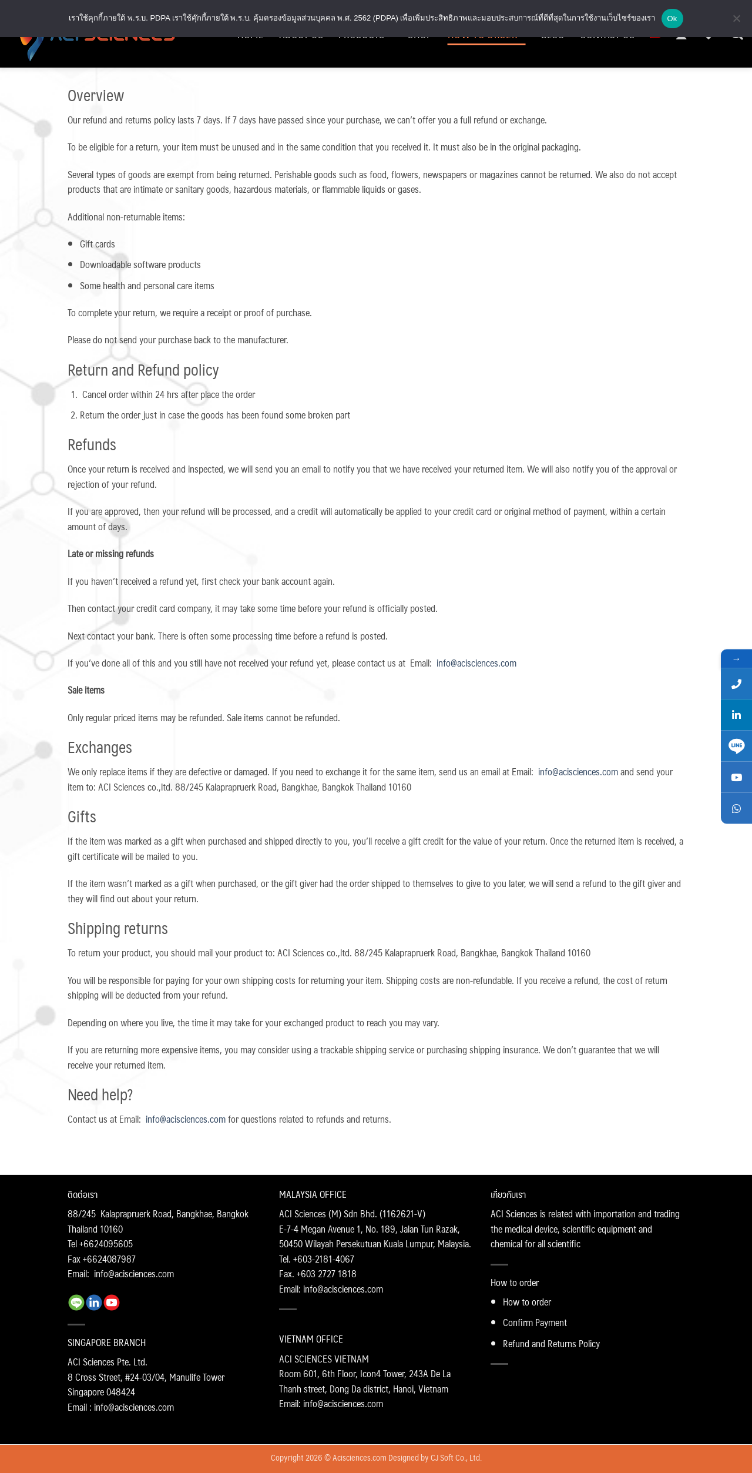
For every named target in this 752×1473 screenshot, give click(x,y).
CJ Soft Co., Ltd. (456, 1457)
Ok (672, 18)
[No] (736, 21)
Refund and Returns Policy (551, 1343)
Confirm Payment (535, 1322)
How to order (527, 1302)
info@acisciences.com (476, 663)
